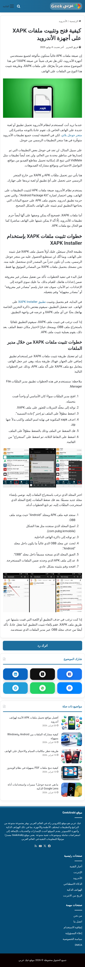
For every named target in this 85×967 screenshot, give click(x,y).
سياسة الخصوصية (72, 938)
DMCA (78, 944)
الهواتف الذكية (74, 889)
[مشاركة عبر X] (42, 674)
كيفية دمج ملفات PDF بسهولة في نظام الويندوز (32, 767)
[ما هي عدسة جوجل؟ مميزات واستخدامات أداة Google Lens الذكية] (71, 790)
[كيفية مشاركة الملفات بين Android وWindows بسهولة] (71, 739)
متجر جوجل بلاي (72, 135)
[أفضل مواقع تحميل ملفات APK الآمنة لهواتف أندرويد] (71, 723)
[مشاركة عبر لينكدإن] (15, 674)
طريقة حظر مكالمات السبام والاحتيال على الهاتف (31, 751)
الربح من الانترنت (72, 895)
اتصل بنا (77, 921)
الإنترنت (77, 872)
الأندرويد (63, 21)
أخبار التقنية (76, 866)
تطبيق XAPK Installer (32, 302)
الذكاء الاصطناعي (72, 883)
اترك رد (42, 645)
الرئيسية (75, 21)
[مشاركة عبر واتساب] (42, 688)
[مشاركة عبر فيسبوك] (69, 674)
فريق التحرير (72, 47)
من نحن (77, 915)
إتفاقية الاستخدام (73, 927)
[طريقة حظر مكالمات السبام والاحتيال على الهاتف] (71, 756)
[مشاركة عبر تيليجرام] (15, 688)
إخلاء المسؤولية (73, 933)
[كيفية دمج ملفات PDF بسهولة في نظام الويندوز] (71, 773)
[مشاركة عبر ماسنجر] (69, 688)
